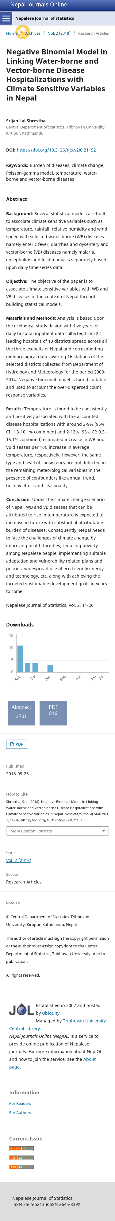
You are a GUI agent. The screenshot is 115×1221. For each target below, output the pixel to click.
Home (11, 33)
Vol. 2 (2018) (59, 33)
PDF (19, 744)
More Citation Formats (31, 831)
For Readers (20, 1103)
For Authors (20, 1112)
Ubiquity (50, 1013)
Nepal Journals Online (38, 4)
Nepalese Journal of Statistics (44, 18)
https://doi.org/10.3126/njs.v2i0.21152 (56, 150)
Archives (32, 33)
